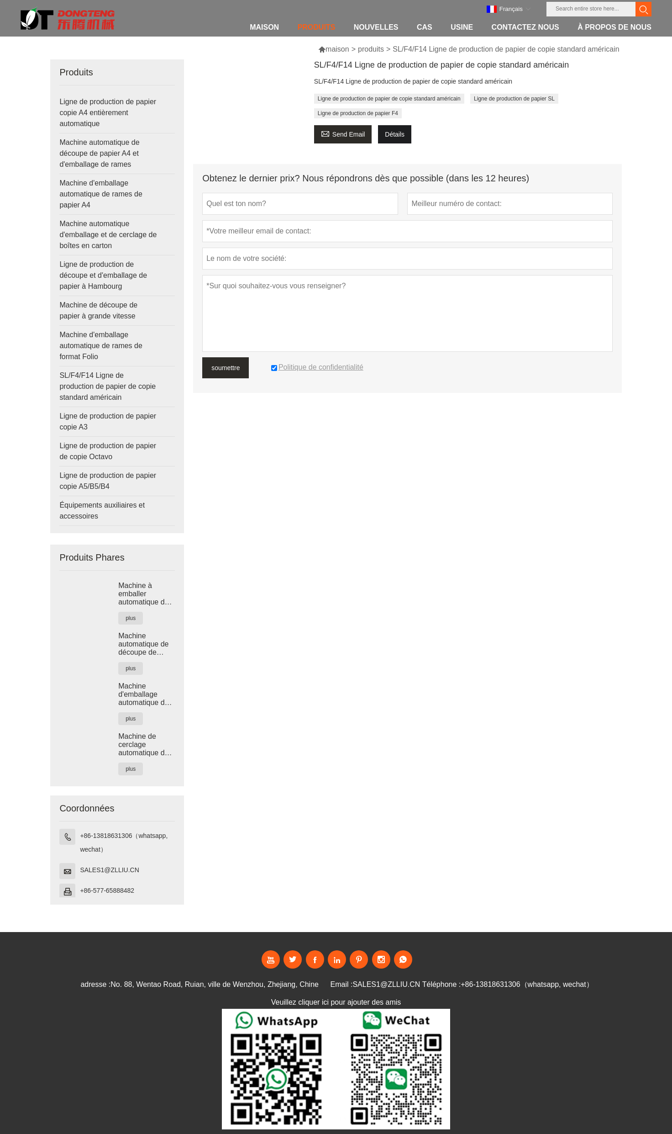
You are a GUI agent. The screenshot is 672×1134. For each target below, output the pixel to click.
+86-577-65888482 (107, 890)
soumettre (225, 367)
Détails (394, 134)
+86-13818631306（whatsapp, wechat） (124, 842)
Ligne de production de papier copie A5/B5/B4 (107, 481)
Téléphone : (441, 984)
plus (131, 618)
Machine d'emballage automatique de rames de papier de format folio (144, 694)
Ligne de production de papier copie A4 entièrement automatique (107, 112)
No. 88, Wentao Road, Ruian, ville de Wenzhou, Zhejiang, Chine (214, 984)
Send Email (343, 133)
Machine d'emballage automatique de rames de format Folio (100, 345)
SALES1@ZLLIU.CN (109, 870)
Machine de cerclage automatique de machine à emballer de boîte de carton (146, 744)
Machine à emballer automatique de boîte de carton (143, 594)
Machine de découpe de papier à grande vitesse (98, 310)
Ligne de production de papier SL (514, 98)
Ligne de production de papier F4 (358, 113)
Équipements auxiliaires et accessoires (102, 510)
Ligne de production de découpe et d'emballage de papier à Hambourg (103, 275)
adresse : (95, 984)
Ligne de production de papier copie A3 (107, 421)
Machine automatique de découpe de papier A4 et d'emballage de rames (99, 153)
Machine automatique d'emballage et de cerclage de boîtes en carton (108, 234)
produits (371, 49)
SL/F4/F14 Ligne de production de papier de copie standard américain (107, 386)
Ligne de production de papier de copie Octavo (107, 451)
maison (333, 49)
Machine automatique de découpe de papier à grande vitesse (143, 644)
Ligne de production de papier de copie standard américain (389, 98)
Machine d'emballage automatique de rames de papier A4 (100, 194)
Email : (342, 984)
